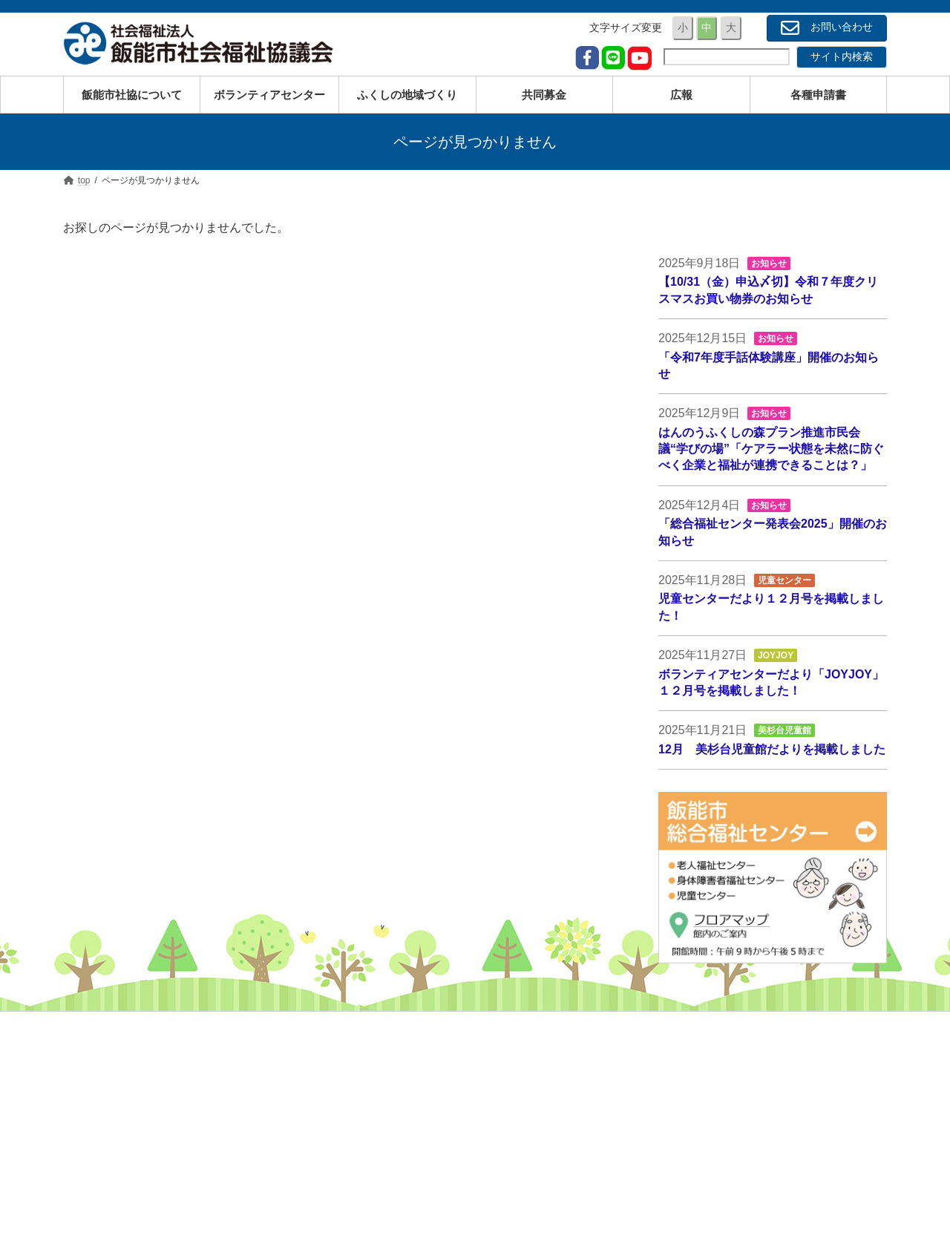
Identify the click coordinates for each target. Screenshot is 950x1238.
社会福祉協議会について (715, 1048)
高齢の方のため (412, 1069)
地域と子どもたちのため (433, 1135)
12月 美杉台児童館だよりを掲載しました (771, 749)
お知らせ (769, 263)
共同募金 (679, 1113)
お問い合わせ (827, 28)
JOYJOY (775, 655)
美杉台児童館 (784, 730)
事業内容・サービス (705, 1069)
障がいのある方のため (428, 1092)
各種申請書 (684, 1156)
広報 (668, 1135)
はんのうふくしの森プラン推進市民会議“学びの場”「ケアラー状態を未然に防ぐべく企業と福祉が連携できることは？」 (771, 449)
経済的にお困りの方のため (438, 1113)
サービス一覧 (407, 1156)
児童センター (784, 580)
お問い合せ (684, 1178)
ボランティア (689, 1092)
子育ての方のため (417, 1048)
